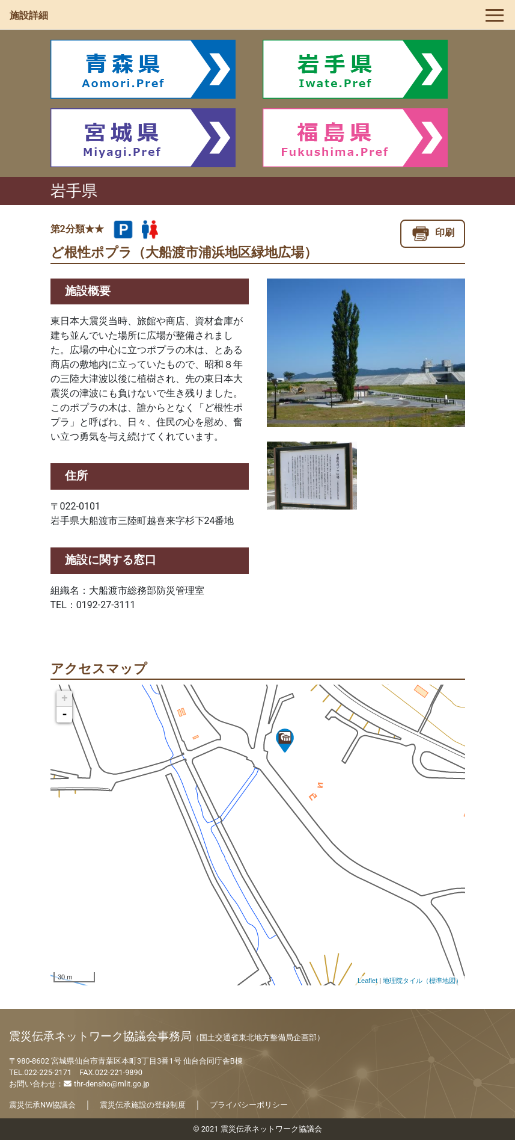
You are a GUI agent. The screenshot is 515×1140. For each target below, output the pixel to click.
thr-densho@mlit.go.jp (107, 1083)
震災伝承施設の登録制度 (143, 1104)
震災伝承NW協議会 (42, 1104)
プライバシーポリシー (249, 1104)
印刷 (432, 232)
